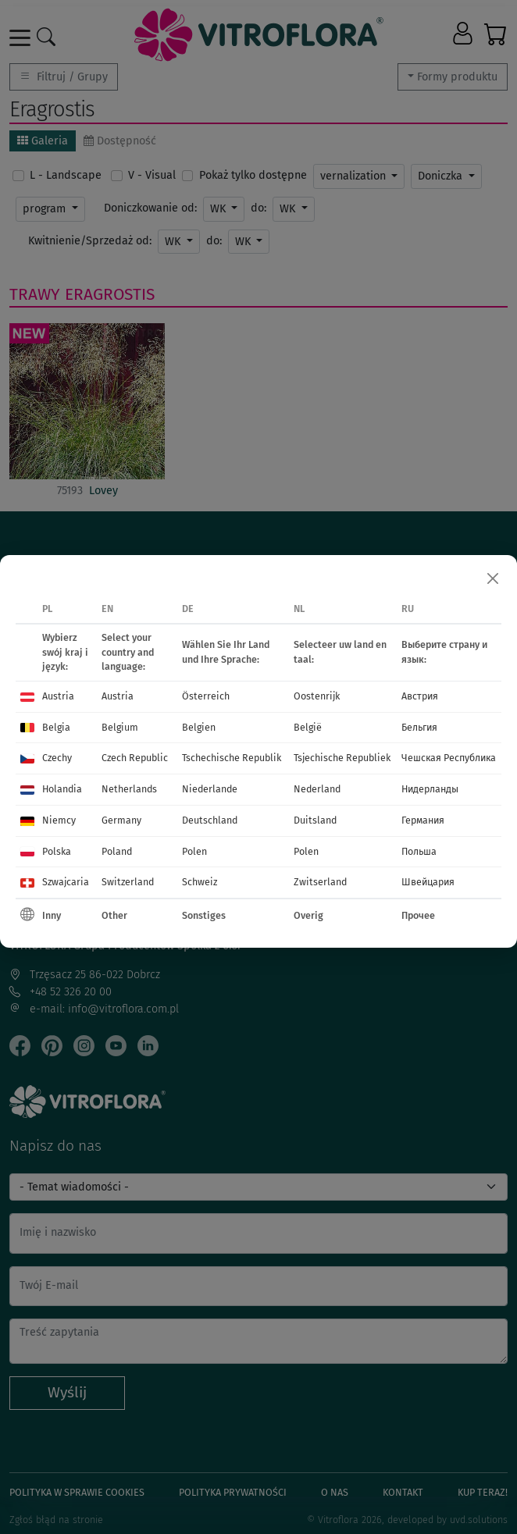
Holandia (62, 789)
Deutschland (209, 820)
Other (114, 915)
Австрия (419, 696)
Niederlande (209, 789)
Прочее (418, 915)
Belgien (199, 727)
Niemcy (59, 820)
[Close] (492, 579)
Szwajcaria (65, 882)
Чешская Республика (448, 757)
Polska (56, 851)
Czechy (57, 757)
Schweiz (199, 882)
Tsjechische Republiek (342, 757)
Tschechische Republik (231, 757)
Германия (422, 820)
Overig (308, 915)
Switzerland (128, 882)
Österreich (206, 696)
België (308, 727)
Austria (58, 696)
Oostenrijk (317, 696)
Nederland (317, 789)
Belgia (56, 727)
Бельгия (419, 727)
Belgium (120, 727)
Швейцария (428, 882)
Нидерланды (429, 789)
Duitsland (315, 820)
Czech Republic (135, 757)
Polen (194, 851)
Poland (117, 851)
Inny (51, 915)
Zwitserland (320, 882)
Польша (419, 851)
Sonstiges (204, 915)
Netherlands (129, 789)
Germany (121, 820)
